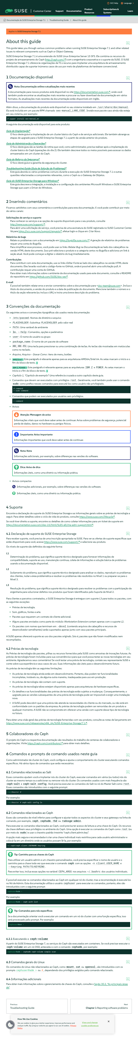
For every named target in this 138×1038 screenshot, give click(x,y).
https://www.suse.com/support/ (61, 541)
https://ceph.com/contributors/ (44, 743)
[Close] (109, 1021)
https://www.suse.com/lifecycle (96, 516)
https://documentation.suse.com (91, 91)
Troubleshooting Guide (59, 20)
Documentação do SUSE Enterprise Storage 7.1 (26, 20)
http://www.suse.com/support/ (26, 224)
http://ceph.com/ (55, 59)
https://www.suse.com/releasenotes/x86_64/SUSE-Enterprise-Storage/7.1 (45, 723)
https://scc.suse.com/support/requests (39, 231)
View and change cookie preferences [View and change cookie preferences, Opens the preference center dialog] (90, 1024)
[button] (10, 1024)
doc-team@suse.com (109, 285)
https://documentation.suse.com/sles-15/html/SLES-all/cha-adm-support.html (49, 524)
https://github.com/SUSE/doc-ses (48, 276)
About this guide (79, 20)
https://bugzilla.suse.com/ (74, 240)
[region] (62, 1024)
